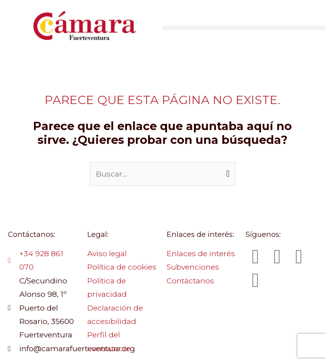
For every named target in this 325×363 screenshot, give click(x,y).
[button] (244, 28)
